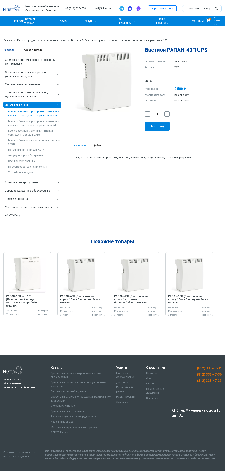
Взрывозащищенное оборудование (27, 190)
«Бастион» (180, 61)
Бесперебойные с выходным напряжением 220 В (35, 142)
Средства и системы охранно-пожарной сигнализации (30, 61)
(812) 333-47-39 (209, 381)
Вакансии (152, 398)
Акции (63, 21)
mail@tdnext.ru (103, 8)
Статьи (150, 383)
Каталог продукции (28, 40)
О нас (149, 378)
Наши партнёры (162, 20)
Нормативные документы (155, 390)
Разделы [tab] (9, 50)
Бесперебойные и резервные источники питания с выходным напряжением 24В (33, 123)
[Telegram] (121, 8)
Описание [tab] (80, 145)
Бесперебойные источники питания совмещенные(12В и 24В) (30, 132)
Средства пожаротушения (21, 182)
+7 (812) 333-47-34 (76, 8)
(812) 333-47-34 (209, 368)
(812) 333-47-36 (209, 374)
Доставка (122, 382)
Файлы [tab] (97, 145)
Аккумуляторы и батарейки (25, 155)
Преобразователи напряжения (27, 166)
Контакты (198, 21)
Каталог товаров (29, 20)
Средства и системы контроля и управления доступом (25, 74)
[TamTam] (138, 8)
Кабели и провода (16, 198)
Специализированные (22, 161)
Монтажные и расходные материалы (28, 207)
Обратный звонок (162, 8)
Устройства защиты (20, 172)
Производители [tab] (32, 50)
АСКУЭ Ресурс (14, 215)
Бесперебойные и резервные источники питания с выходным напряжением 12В (119, 40)
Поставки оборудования (125, 375)
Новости (151, 373)
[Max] (130, 8)
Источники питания (55, 40)
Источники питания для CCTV (26, 149)
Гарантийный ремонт (124, 389)
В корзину (157, 126)
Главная (8, 40)
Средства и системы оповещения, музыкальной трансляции (26, 94)
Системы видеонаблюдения (22, 84)
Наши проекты (125, 396)
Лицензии (122, 402)
